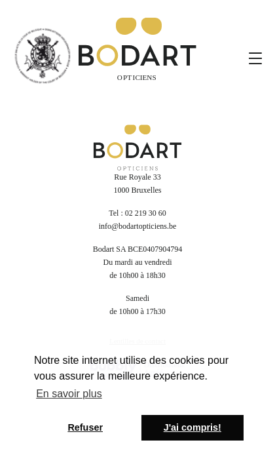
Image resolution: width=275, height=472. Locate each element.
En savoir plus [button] (69, 393)
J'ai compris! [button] (192, 427)
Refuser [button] (85, 427)
